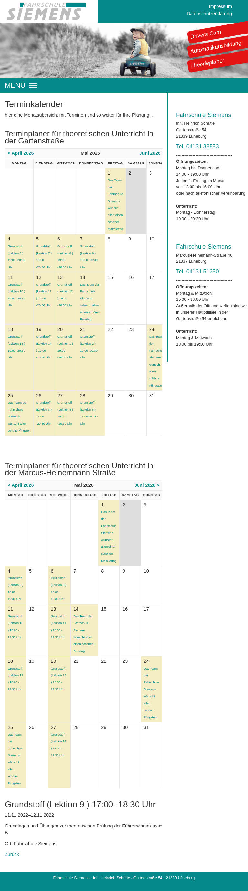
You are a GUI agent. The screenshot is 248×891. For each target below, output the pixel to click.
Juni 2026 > (152, 153)
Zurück (12, 854)
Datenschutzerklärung (209, 13)
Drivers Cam (206, 34)
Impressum (220, 6)
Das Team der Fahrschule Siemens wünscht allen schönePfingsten (19, 416)
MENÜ (15, 85)
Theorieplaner (207, 63)
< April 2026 (21, 153)
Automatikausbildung (216, 47)
